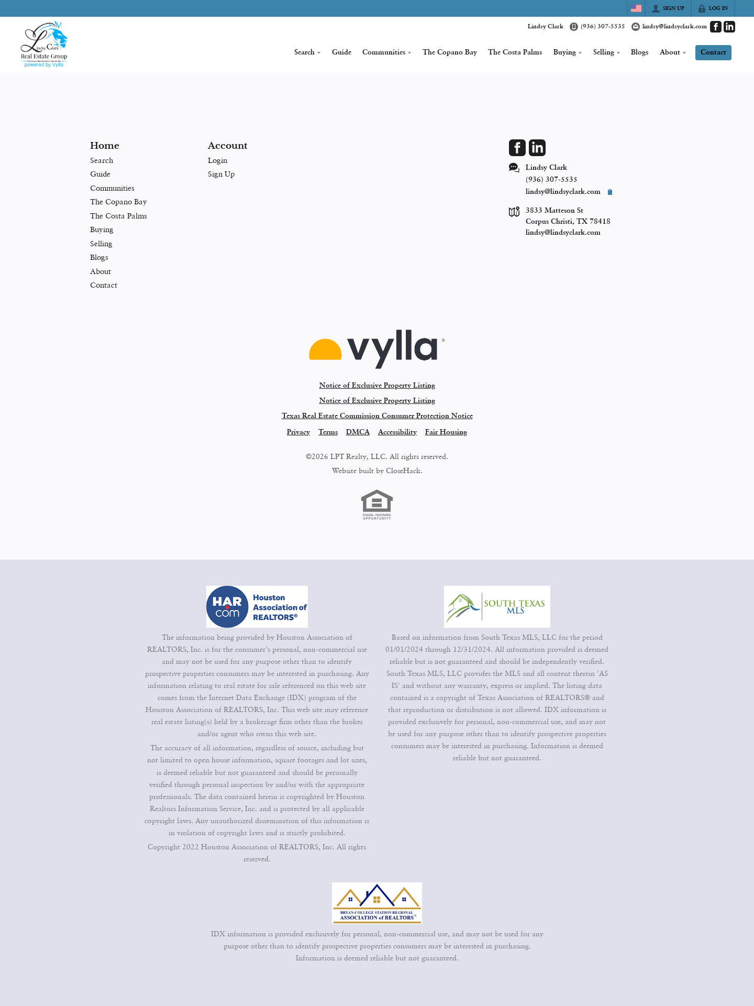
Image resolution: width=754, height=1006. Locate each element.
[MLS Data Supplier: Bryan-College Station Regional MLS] (377, 903)
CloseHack (403, 470)
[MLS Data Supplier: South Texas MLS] (497, 607)
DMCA (358, 432)
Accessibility (397, 432)
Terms (328, 432)
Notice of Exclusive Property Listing (377, 385)
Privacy (298, 432)
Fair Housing (446, 432)
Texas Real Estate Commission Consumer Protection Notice (377, 416)
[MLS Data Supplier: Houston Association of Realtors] (257, 607)
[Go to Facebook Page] (716, 26)
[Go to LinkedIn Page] (729, 26)
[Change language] (636, 8)
